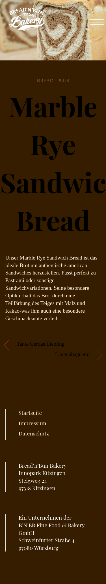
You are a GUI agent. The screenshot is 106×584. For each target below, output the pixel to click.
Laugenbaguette (72, 354)
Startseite (30, 412)
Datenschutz (34, 433)
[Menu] (97, 19)
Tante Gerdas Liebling (40, 344)
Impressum (32, 423)
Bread (45, 80)
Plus (63, 80)
